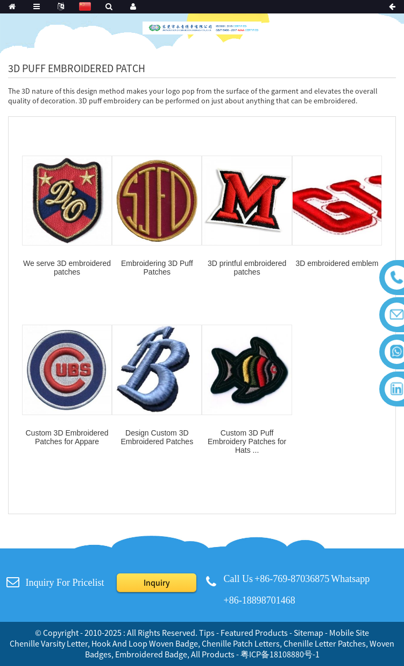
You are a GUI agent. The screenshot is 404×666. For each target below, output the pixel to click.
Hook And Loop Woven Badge (144, 643)
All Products (213, 654)
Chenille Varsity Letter (49, 643)
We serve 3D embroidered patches (67, 267)
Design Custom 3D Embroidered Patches (157, 437)
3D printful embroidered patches (247, 267)
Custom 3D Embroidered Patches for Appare (66, 437)
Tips (207, 632)
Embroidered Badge (151, 654)
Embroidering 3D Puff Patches (157, 267)
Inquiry (156, 582)
